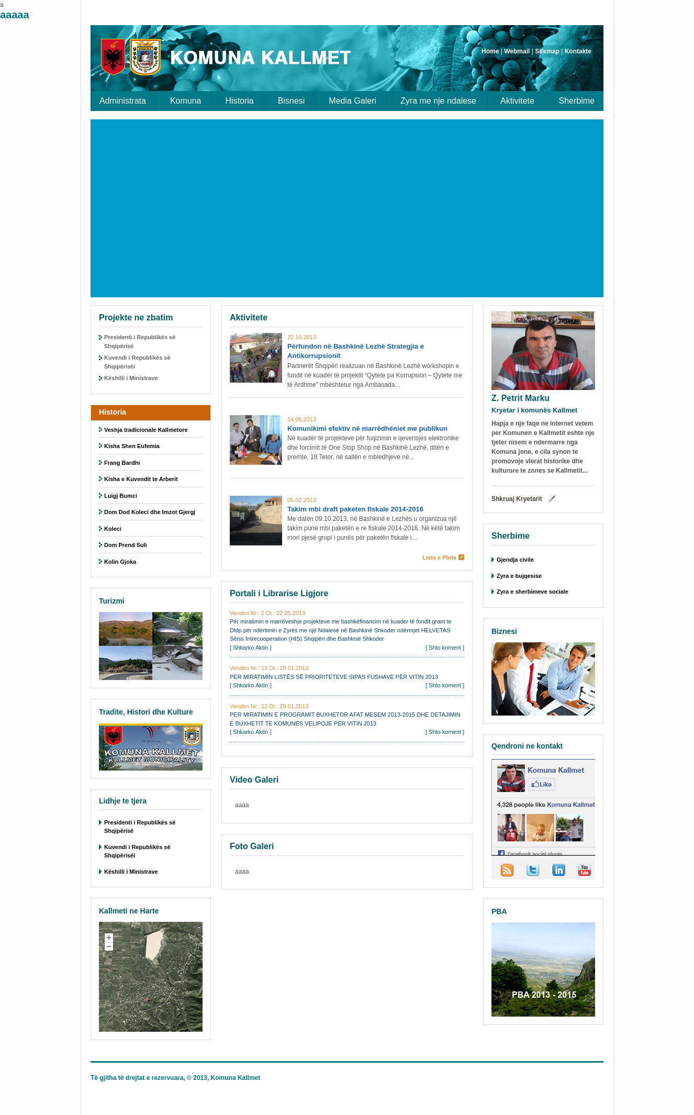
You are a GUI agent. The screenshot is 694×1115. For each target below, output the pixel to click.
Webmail (517, 51)
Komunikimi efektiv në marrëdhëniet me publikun (367, 428)
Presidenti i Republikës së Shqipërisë (139, 341)
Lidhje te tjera (123, 801)
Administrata (122, 100)
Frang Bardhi (122, 463)
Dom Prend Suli (125, 545)
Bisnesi (291, 100)
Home (490, 51)
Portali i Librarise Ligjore (279, 593)
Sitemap (547, 51)
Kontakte (578, 51)
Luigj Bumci (120, 496)
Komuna (186, 100)
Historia (240, 100)
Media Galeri (352, 100)
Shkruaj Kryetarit (516, 499)
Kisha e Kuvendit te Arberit (141, 479)
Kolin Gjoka (120, 562)
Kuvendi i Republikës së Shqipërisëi (137, 362)
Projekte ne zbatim (136, 317)
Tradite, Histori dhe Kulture (146, 712)
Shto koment (445, 647)
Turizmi (112, 601)
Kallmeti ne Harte (129, 911)
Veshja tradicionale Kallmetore (146, 430)
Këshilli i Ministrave (131, 378)
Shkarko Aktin (250, 647)
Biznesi (504, 631)
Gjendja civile (515, 559)
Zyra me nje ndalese (438, 100)
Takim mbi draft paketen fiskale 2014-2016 (355, 509)
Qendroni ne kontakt (527, 746)
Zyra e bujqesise (519, 576)
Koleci (112, 529)
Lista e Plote (439, 557)
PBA (499, 911)
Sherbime (577, 100)
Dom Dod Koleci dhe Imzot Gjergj (149, 512)
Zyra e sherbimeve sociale (532, 591)
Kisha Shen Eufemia (132, 446)
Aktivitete (517, 100)
